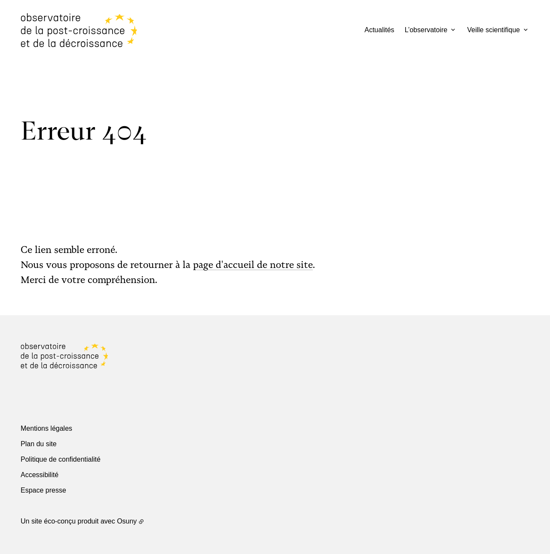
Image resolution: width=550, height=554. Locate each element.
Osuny (127, 521)
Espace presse (43, 490)
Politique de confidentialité (61, 459)
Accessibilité (39, 474)
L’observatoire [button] (426, 29)
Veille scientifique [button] (493, 29)
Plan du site (39, 443)
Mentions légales (46, 428)
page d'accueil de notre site (253, 265)
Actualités (379, 29)
